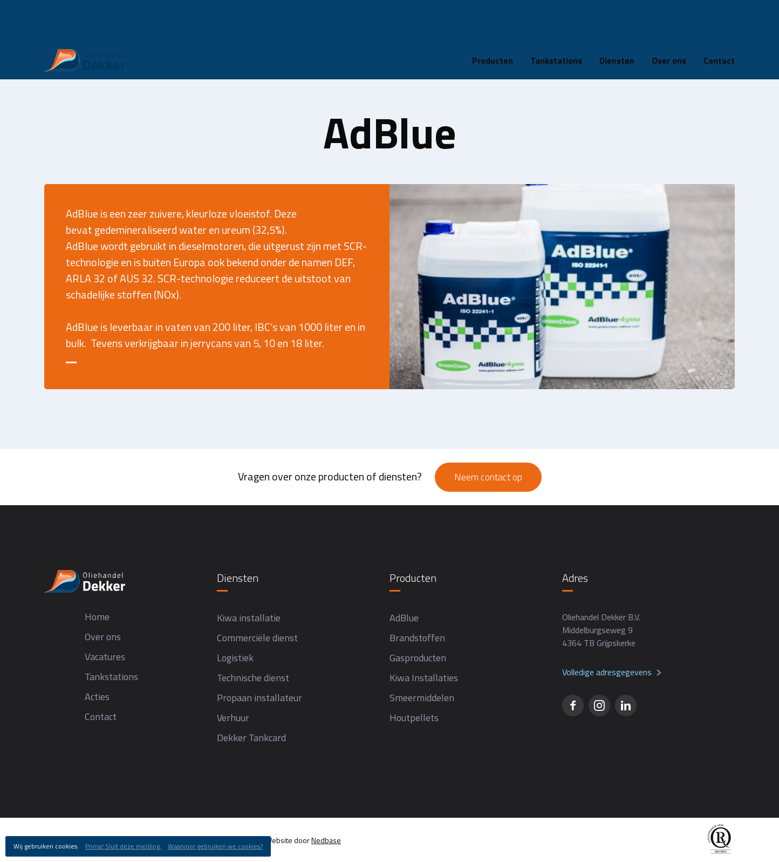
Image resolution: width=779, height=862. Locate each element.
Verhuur (233, 717)
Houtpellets (414, 717)
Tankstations (556, 18)
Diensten (616, 18)
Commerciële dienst (257, 637)
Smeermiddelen (422, 697)
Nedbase (326, 840)
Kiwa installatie (249, 617)
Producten (492, 18)
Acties (97, 696)
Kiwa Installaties (424, 677)
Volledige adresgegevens (607, 672)
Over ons (669, 18)
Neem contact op (488, 477)
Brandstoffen (417, 637)
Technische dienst (253, 677)
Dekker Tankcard (251, 737)
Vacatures (105, 656)
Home (55, 52)
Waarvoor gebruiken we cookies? (215, 846)
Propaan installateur (259, 697)
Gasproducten (418, 657)
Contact (719, 18)
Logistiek (235, 657)
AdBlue (404, 617)
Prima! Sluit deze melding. (123, 846)
